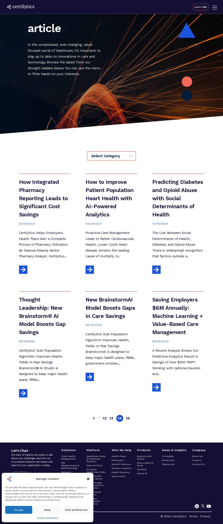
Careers (196, 460)
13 (111, 418)
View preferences (76, 509)
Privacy (205, 516)
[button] (88, 479)
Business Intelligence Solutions (93, 501)
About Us (197, 456)
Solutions (68, 450)
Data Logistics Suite (145, 464)
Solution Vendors (122, 468)
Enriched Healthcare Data (96, 470)
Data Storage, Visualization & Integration (95, 485)
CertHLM (142, 469)
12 (105, 418)
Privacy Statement (47, 518)
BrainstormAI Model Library (94, 477)
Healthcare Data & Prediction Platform (96, 459)
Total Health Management (68, 457)
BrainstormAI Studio (144, 457)
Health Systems (121, 472)
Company (199, 450)
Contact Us (198, 464)
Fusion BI (142, 473)
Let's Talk (200, 7)
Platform (93, 450)
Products (144, 450)
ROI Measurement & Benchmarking (70, 465)
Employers (118, 460)
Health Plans (119, 456)
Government (119, 476)
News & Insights (174, 450)
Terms (193, 516)
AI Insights (168, 456)
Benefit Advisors (121, 464)
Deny (47, 509)
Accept (18, 509)
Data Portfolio (95, 465)
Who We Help (122, 450)
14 (120, 418)
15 (128, 418)
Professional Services (94, 493)
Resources (168, 464)
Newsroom (168, 460)
